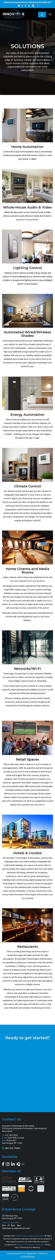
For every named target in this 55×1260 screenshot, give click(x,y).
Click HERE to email (16, 1138)
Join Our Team (12, 1148)
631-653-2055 (11, 1135)
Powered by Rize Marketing (30, 1247)
